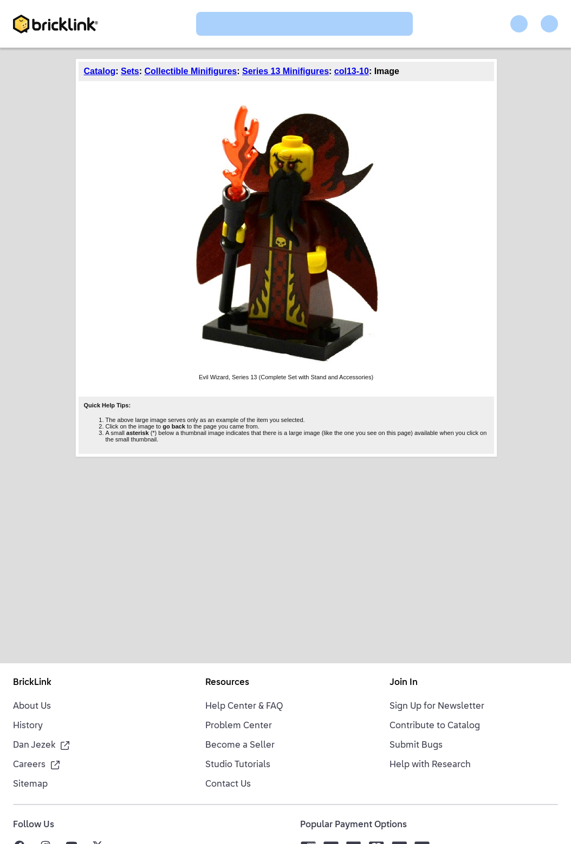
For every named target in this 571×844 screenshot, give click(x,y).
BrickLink (32, 682)
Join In (404, 682)
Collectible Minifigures (191, 71)
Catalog (100, 71)
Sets (130, 71)
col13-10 (351, 71)
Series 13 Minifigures (285, 71)
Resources (227, 682)
